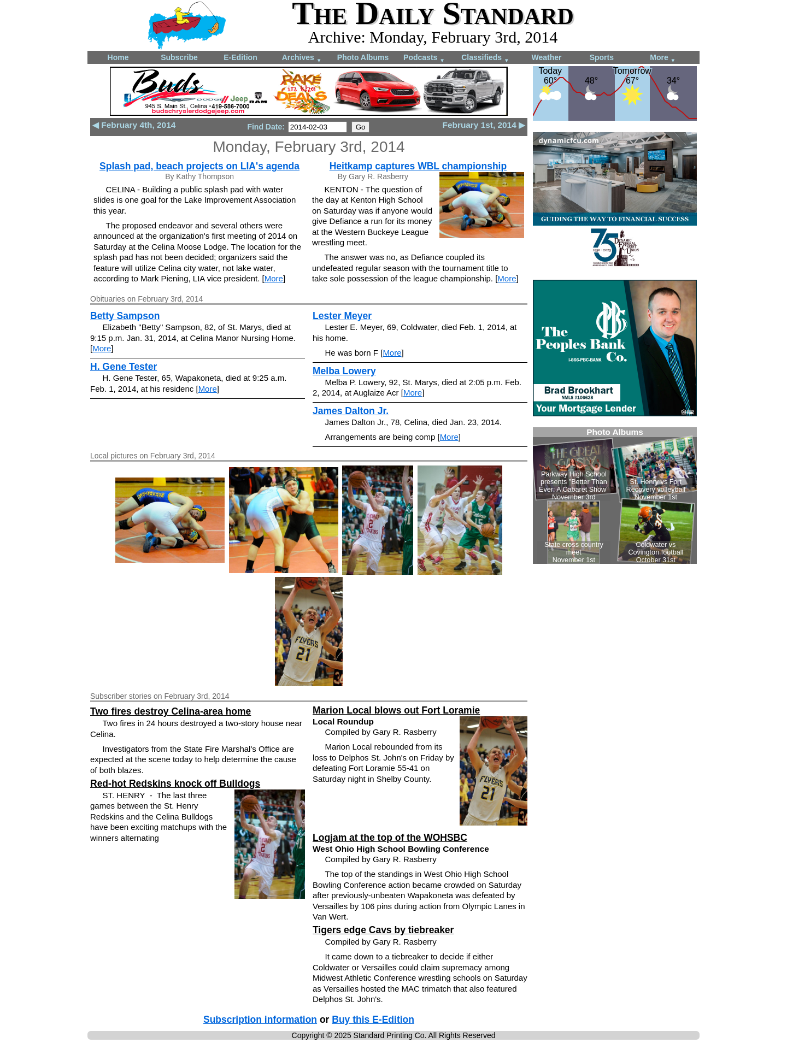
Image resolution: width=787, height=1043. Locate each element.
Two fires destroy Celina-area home (170, 711)
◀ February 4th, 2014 (133, 124)
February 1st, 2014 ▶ (484, 124)
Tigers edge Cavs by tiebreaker (383, 929)
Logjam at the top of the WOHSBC (390, 837)
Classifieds (485, 58)
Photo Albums (363, 57)
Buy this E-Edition (373, 1019)
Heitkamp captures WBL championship (418, 166)
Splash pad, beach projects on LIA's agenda (199, 166)
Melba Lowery (344, 371)
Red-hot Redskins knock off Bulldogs (175, 783)
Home (118, 57)
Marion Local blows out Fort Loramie (396, 710)
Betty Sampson (125, 315)
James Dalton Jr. (351, 410)
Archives (302, 58)
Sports (602, 57)
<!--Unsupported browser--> (615, 495)
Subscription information (260, 1019)
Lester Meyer (342, 315)
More (663, 58)
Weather (547, 57)
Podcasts (424, 58)
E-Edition (240, 57)
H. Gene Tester (123, 366)
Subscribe (179, 57)
